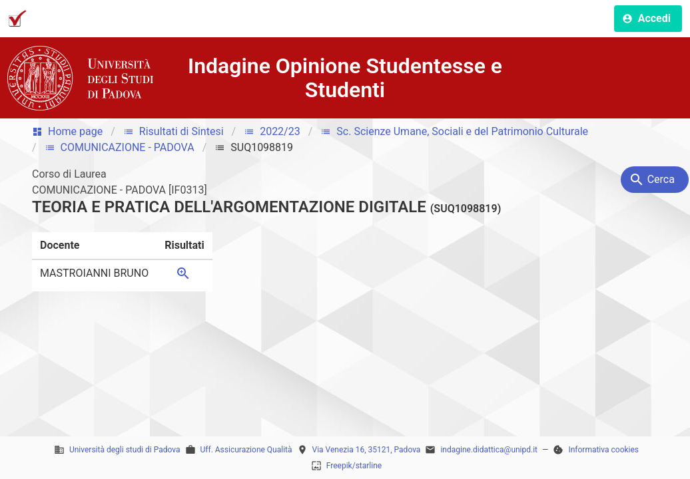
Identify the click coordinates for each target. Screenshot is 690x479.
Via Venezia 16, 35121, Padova (366, 449)
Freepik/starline (354, 465)
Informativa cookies (603, 449)
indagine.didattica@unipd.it (488, 449)
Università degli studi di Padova (124, 449)
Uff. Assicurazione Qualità (246, 449)
